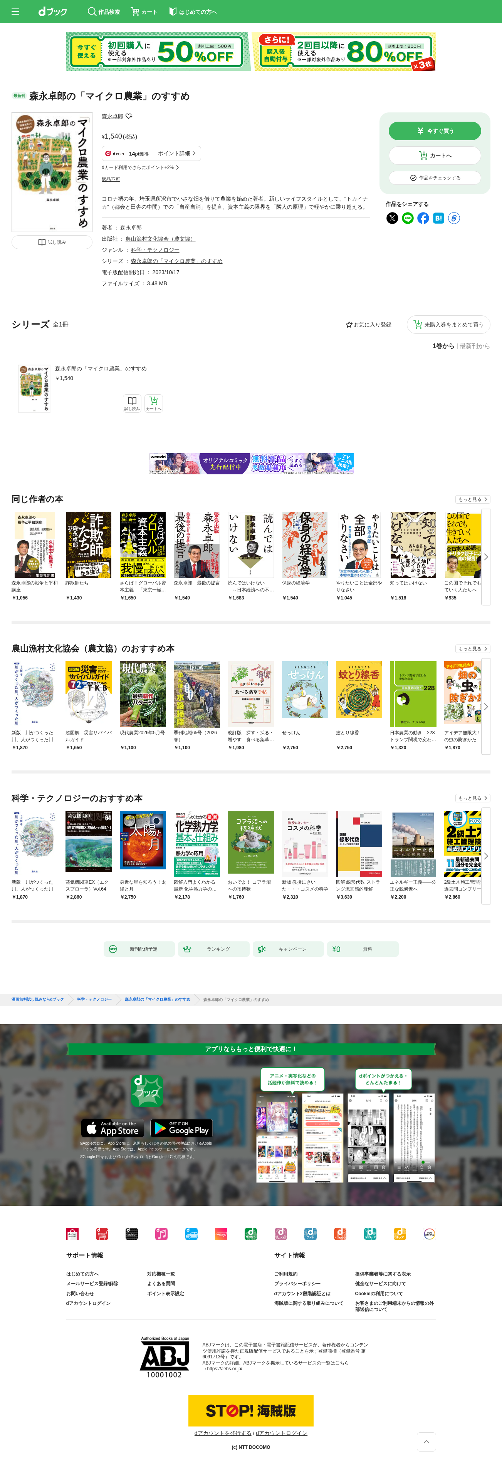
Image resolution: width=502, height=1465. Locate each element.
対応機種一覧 (161, 1274)
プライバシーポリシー (297, 1283)
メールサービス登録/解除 (92, 1283)
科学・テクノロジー (155, 250)
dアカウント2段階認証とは (302, 1293)
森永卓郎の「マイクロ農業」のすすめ (101, 368)
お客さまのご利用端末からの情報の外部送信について (394, 1306)
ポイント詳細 (174, 153)
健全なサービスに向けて (380, 1283)
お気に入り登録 (372, 324)
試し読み (57, 242)
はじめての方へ (82, 1274)
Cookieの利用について (379, 1293)
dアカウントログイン (88, 1303)
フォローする (129, 116)
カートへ (441, 155)
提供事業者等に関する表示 (383, 1274)
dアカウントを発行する (223, 1433)
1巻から (444, 346)
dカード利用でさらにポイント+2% (138, 167)
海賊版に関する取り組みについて (309, 1303)
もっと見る (470, 499)
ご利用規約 (285, 1274)
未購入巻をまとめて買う (454, 324)
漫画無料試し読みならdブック (38, 999)
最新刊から (475, 346)
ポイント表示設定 (165, 1293)
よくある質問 (161, 1283)
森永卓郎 (112, 116)
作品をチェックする (440, 178)
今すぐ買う (440, 131)
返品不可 (111, 179)
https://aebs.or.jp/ (224, 1368)
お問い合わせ (80, 1293)
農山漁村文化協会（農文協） (161, 239)
